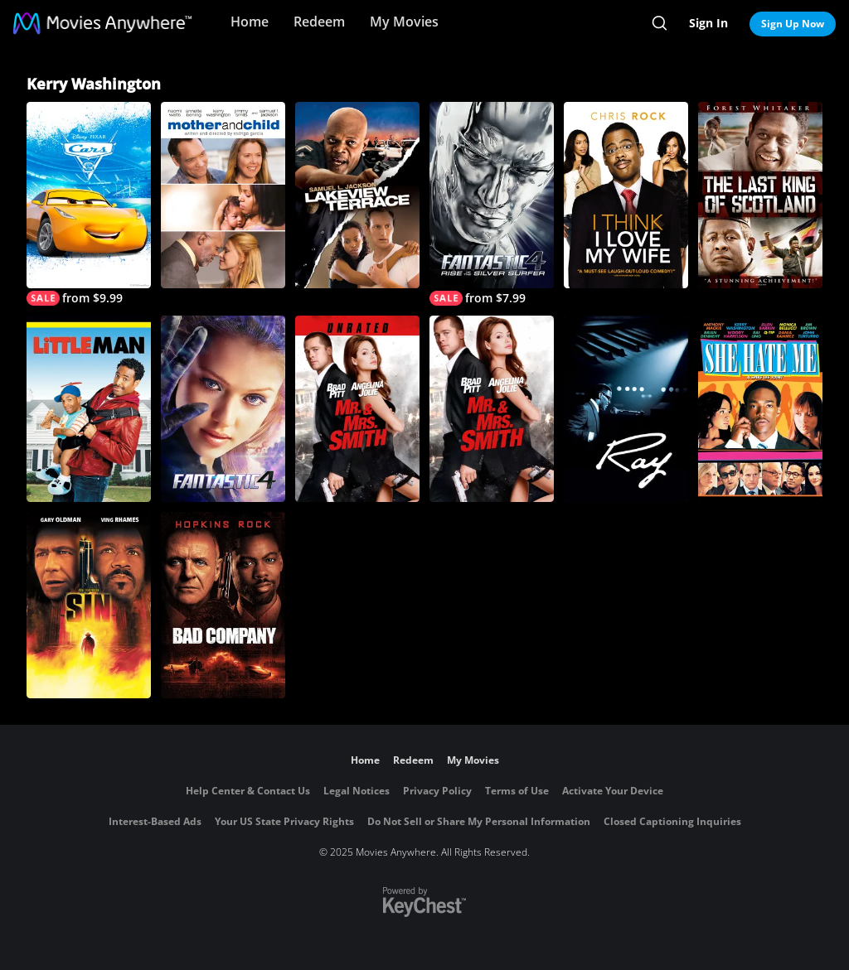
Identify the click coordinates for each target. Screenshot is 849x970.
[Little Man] (89, 409)
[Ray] (626, 409)
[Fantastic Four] (223, 409)
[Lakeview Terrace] (357, 195)
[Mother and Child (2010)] (223, 195)
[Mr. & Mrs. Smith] (491, 409)
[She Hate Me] (760, 409)
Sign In (708, 23)
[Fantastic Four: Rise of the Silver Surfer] (491, 204)
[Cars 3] (89, 204)
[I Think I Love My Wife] (626, 195)
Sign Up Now (792, 24)
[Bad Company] (223, 605)
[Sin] (89, 605)
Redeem (319, 21)
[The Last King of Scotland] (760, 195)
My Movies (404, 21)
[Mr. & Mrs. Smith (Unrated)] (357, 409)
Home (249, 21)
